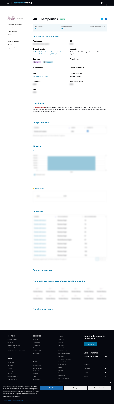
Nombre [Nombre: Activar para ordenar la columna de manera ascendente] (36, 127)
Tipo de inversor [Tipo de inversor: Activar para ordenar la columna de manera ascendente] (63, 216)
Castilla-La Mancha (64, 353)
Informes (10, 365)
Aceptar (51, 388)
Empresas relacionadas (14, 48)
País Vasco (61, 375)
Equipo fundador (12, 31)
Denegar (75, 388)
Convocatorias (37, 368)
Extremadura (62, 364)
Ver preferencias (99, 388)
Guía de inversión (13, 376)
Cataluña (61, 356)
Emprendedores (12, 379)
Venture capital (37, 350)
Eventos (35, 373)
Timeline (10, 34)
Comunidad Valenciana (65, 362)
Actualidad (36, 339)
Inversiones (36, 353)
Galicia (60, 367)
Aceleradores (37, 365)
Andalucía (61, 339)
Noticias (10, 44)
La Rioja (60, 370)
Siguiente (104, 259)
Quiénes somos (12, 339)
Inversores (10, 38)
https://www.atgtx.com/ (41, 76)
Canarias (61, 345)
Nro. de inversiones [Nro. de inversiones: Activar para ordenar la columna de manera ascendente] (90, 216)
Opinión (10, 368)
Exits (34, 376)
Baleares (61, 373)
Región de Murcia (63, 378)
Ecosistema (36, 342)
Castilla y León (62, 350)
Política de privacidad (17, 400)
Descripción (11, 28)
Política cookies (7, 400)
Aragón (60, 342)
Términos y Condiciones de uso (16, 350)
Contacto (10, 342)
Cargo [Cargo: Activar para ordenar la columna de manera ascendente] (73, 127)
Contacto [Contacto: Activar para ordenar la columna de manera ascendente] (90, 127)
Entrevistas (36, 345)
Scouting (10, 371)
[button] (110, 383)
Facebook (87, 368)
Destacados (36, 371)
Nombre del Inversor (40, 220)
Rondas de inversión (13, 41)
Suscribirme (90, 344)
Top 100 (10, 373)
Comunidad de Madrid (64, 359)
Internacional (37, 379)
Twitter (86, 372)
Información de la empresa (15, 24)
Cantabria (61, 348)
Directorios (11, 362)
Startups (35, 348)
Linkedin (86, 376)
